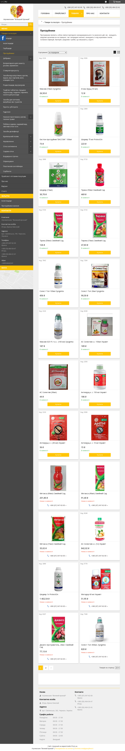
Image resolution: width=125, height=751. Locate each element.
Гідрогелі (6, 112)
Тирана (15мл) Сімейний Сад (93, 240)
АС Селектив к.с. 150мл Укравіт (94, 342)
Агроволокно (8, 141)
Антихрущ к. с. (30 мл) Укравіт (52, 443)
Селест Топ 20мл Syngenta (92, 291)
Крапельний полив (11, 136)
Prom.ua (74, 746)
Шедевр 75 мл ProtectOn (91, 139)
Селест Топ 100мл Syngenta (52, 291)
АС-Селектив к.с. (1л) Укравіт (93, 544)
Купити (58, 101)
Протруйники (8, 53)
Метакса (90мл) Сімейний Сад (52, 493)
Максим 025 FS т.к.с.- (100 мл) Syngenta (56, 342)
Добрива (6, 58)
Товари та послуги (9, 33)
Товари (75, 13)
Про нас (5, 181)
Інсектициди (8, 43)
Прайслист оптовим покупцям (14, 176)
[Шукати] (30, 24)
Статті (4, 191)
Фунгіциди (7, 38)
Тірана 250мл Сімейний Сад (93, 190)
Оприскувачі (8, 161)
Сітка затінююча (10, 146)
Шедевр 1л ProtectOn (49, 594)
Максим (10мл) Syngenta (50, 89)
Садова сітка (8, 151)
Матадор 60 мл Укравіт (91, 594)
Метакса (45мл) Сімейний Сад (94, 493)
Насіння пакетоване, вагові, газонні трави (14, 118)
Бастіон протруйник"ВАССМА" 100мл (56, 139)
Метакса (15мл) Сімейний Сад (52, 544)
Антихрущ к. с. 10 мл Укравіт (93, 443)
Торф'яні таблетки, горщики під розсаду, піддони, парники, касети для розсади (15, 92)
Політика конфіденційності (83, 748)
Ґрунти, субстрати (10, 107)
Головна (45, 13)
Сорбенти (7, 171)
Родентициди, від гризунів (14, 85)
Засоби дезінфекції (11, 131)
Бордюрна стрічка (10, 156)
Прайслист (60, 13)
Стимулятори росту (11, 70)
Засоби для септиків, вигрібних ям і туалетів (12, 100)
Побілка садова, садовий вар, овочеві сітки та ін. (15, 125)
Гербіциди (7, 48)
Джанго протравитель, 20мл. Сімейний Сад (56, 646)
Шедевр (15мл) (46, 190)
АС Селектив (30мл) (48, 392)
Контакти (104, 13)
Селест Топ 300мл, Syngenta (93, 645)
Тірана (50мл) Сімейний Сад (51, 240)
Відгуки (4, 186)
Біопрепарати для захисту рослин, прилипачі (14, 64)
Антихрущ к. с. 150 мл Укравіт (94, 392)
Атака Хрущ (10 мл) (89, 89)
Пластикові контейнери (13, 166)
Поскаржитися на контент (64, 748)
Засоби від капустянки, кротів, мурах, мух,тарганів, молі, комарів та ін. (15, 77)
